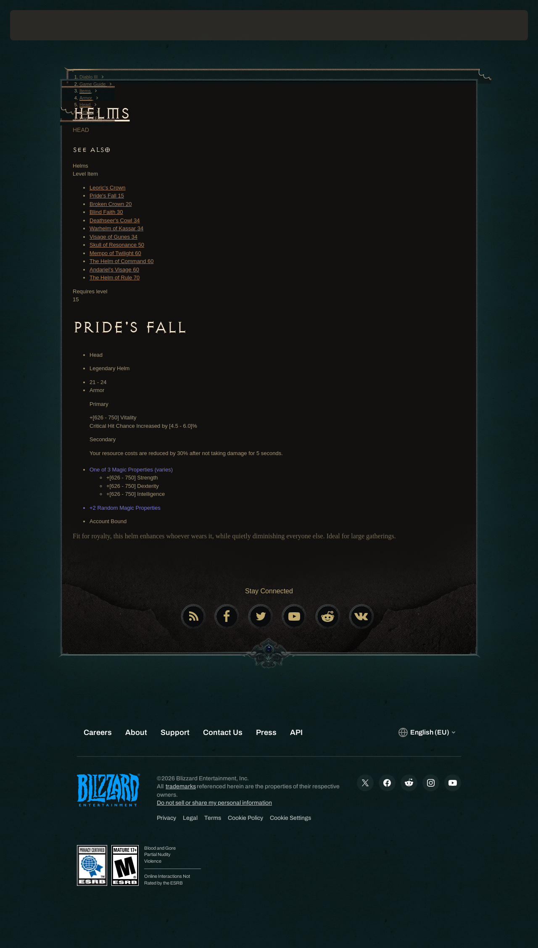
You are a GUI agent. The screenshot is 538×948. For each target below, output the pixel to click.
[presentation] (36, 25)
